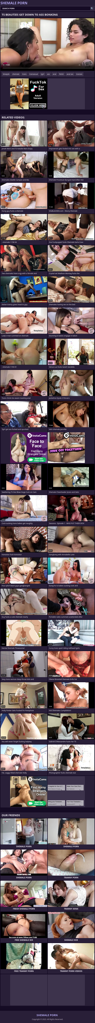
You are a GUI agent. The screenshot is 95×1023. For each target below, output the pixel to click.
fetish (61, 74)
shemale (15, 74)
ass (48, 74)
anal (54, 74)
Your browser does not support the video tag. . (47, 44)
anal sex (70, 74)
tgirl (42, 74)
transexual (33, 74)
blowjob (6, 74)
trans (24, 74)
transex (79, 74)
